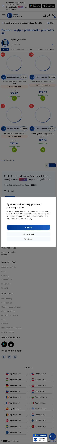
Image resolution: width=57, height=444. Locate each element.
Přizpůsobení (28, 234)
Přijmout (28, 227)
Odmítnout (28, 239)
